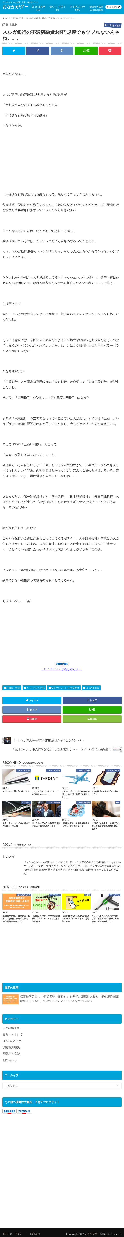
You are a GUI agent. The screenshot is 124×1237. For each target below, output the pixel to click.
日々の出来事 (43, 7)
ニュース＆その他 (35, 686)
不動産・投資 (13, 686)
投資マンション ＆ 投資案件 (65, 686)
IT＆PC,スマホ (80, 7)
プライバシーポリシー (14, 1230)
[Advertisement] (26, 163)
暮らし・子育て (61, 7)
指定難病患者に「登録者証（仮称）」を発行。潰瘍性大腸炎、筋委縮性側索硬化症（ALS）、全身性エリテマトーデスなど (60, 998)
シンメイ (8, 855)
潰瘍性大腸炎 (97, 7)
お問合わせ (9, 1057)
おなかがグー (15, 6)
